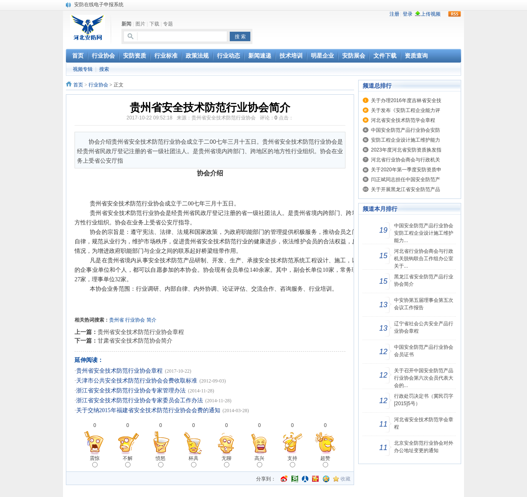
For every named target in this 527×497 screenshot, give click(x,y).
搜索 (104, 69)
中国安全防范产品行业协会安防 (405, 130)
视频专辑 (83, 69)
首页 (78, 85)
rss (454, 14)
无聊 (226, 461)
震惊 (95, 461)
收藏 (345, 479)
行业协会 (98, 85)
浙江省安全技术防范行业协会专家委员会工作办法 (139, 400)
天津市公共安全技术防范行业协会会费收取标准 (136, 381)
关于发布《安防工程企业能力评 (405, 110)
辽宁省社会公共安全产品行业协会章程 (423, 327)
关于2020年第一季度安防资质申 (406, 170)
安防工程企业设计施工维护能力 (405, 140)
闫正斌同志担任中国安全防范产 (405, 179)
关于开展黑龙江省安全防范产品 (405, 189)
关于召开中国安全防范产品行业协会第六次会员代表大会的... (423, 378)
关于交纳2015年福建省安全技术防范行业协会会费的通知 (148, 410)
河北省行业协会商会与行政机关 (405, 160)
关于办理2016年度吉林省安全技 (406, 100)
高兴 (259, 461)
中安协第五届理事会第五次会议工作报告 (423, 303)
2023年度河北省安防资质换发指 (406, 150)
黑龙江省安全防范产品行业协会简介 (423, 280)
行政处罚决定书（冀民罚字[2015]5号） (423, 399)
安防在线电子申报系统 (99, 4)
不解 (128, 461)
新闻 (126, 24)
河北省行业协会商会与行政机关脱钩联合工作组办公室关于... (423, 258)
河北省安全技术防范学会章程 (403, 120)
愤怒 (161, 461)
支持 (292, 461)
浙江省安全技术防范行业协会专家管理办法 (131, 390)
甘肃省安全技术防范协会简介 (135, 340)
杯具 (193, 461)
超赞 (325, 461)
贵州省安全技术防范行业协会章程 (141, 332)
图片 (140, 24)
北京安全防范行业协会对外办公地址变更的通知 (423, 446)
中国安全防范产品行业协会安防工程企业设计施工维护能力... (423, 233)
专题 (168, 24)
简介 (151, 320)
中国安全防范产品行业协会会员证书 (423, 350)
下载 (154, 24)
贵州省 (116, 320)
